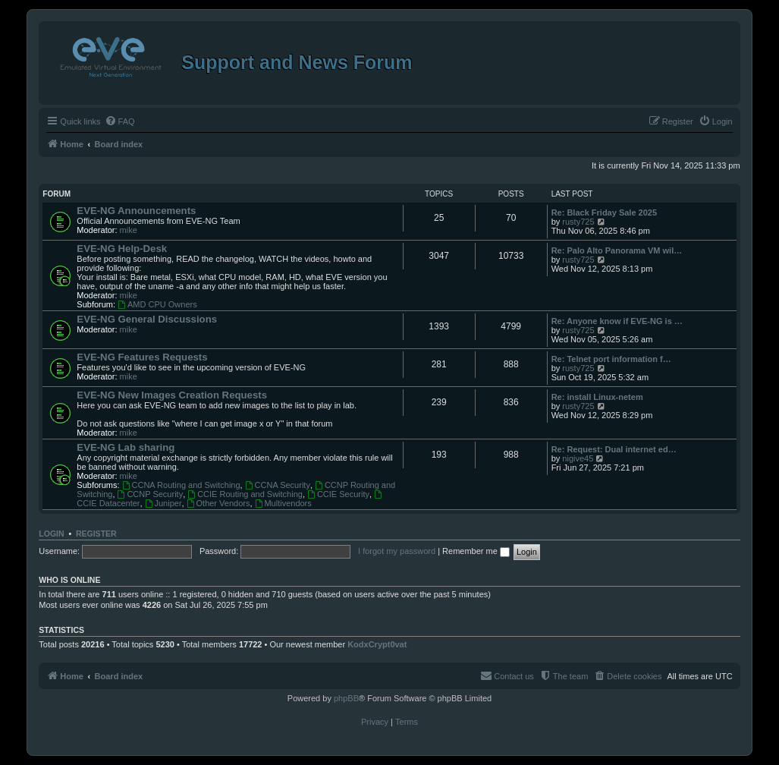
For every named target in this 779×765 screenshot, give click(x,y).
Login (51, 533)
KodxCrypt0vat (377, 644)
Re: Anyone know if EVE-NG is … (617, 321)
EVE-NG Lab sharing (125, 447)
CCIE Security (338, 494)
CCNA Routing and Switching (181, 485)
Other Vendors (218, 503)
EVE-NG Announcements (136, 210)
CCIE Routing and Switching (245, 494)
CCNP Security (151, 494)
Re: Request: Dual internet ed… (614, 449)
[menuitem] (120, 121)
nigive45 (577, 458)
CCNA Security (277, 485)
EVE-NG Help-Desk (122, 248)
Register (96, 533)
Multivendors (283, 503)
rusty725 (578, 221)
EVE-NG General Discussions (147, 319)
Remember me (476, 551)
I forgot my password (396, 551)
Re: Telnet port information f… (611, 359)
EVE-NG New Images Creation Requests (172, 395)
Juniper (163, 503)
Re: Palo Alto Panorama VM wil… (617, 250)
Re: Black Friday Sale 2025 (604, 212)
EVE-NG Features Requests (142, 357)
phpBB (346, 698)
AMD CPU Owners (157, 304)
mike (128, 230)
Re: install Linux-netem (597, 396)
